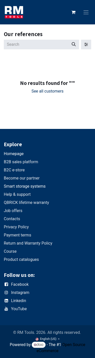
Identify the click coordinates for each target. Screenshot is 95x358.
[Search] (73, 44)
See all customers (47, 91)
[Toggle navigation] (86, 12)
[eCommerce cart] (73, 12)
